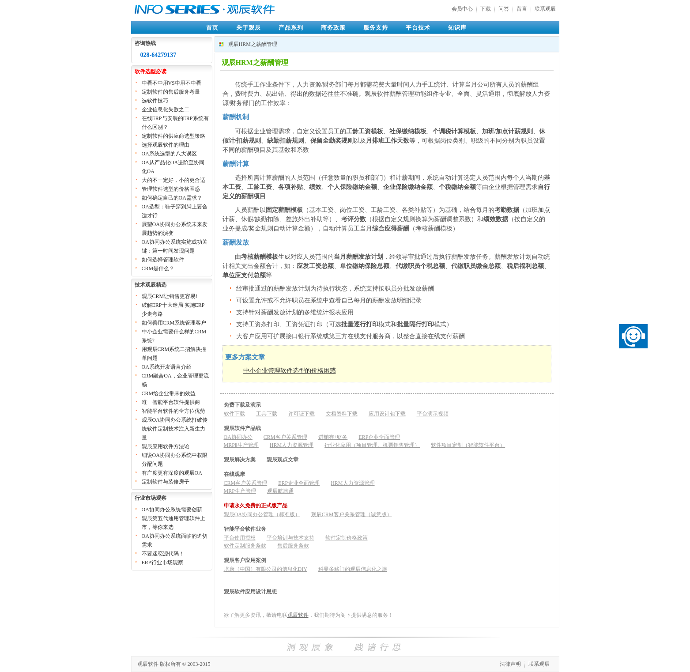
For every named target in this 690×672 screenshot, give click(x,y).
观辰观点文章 (282, 460)
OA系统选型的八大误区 (169, 154)
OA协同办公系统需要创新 (172, 509)
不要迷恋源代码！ (163, 554)
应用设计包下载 (387, 414)
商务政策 (333, 27)
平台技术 (418, 27)
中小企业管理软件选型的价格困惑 (289, 370)
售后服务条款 (293, 546)
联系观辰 (545, 9)
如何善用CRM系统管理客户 (174, 323)
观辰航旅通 (280, 491)
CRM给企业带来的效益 (169, 393)
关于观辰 (248, 27)
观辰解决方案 (240, 460)
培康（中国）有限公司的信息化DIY (265, 569)
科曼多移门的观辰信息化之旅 (352, 569)
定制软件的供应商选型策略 (173, 136)
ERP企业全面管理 (379, 437)
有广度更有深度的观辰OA (172, 473)
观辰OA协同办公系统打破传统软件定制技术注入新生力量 (174, 429)
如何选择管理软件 (163, 260)
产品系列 (291, 27)
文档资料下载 (342, 414)
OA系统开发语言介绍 (167, 367)
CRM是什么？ (158, 268)
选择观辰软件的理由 (165, 145)
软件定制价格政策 (346, 538)
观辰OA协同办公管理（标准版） (262, 514)
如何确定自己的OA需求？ (172, 198)
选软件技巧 (155, 101)
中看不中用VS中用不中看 (171, 83)
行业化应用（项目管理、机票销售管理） (372, 445)
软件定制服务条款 (245, 546)
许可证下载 (301, 414)
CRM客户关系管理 (285, 437)
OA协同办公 (238, 437)
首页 (212, 27)
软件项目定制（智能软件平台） (468, 445)
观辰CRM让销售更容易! (170, 296)
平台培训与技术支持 (290, 538)
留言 (522, 9)
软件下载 (234, 414)
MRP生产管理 (240, 491)
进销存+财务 (333, 437)
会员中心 (462, 9)
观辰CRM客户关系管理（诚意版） (351, 514)
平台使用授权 (240, 538)
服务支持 (375, 27)
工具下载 (266, 414)
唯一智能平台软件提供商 (171, 402)
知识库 (457, 27)
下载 (485, 9)
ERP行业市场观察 (162, 562)
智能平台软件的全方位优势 (173, 411)
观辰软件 (298, 615)
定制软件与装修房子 (165, 482)
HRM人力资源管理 (291, 445)
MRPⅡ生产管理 (241, 445)
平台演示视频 (433, 414)
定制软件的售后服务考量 (171, 92)
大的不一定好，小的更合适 (173, 180)
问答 (503, 9)
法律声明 (510, 664)
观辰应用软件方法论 (165, 446)
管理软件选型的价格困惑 (171, 189)
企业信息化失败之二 (165, 109)
